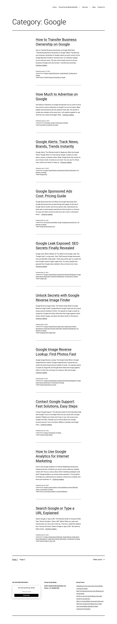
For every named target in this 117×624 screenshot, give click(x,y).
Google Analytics (52, 487)
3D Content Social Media (50, 222)
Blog (94, 7)
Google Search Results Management (66, 274)
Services (85, 7)
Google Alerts (43, 174)
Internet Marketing (62, 487)
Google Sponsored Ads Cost (69, 222)
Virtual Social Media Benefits (68, 7)
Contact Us (101, 7)
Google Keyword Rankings (55, 537)
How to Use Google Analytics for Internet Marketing (52, 456)
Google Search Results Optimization (66, 170)
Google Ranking (64, 73)
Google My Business (53, 73)
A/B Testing (47, 123)
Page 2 (22, 559)
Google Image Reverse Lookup (48, 384)
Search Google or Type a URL (47, 541)
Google (46, 73)
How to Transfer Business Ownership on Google (52, 77)
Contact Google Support (46, 435)
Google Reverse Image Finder (56, 326)
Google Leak (43, 278)
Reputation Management (57, 276)
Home (55, 7)
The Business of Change (61, 123)
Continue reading (41, 65)
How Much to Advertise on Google (49, 125)
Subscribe (26, 595)
